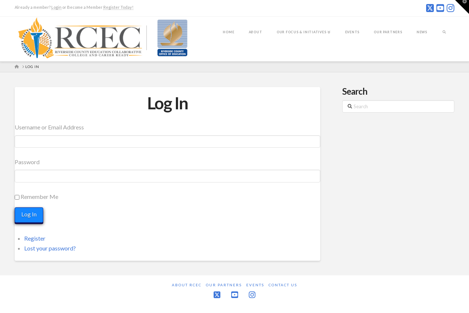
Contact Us (283, 284)
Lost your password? (50, 247)
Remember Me (39, 196)
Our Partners (224, 284)
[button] (462, 7)
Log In (167, 103)
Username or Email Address (49, 127)
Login (56, 7)
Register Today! (118, 7)
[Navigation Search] (444, 37)
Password (27, 161)
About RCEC (187, 284)
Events (255, 284)
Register (34, 237)
